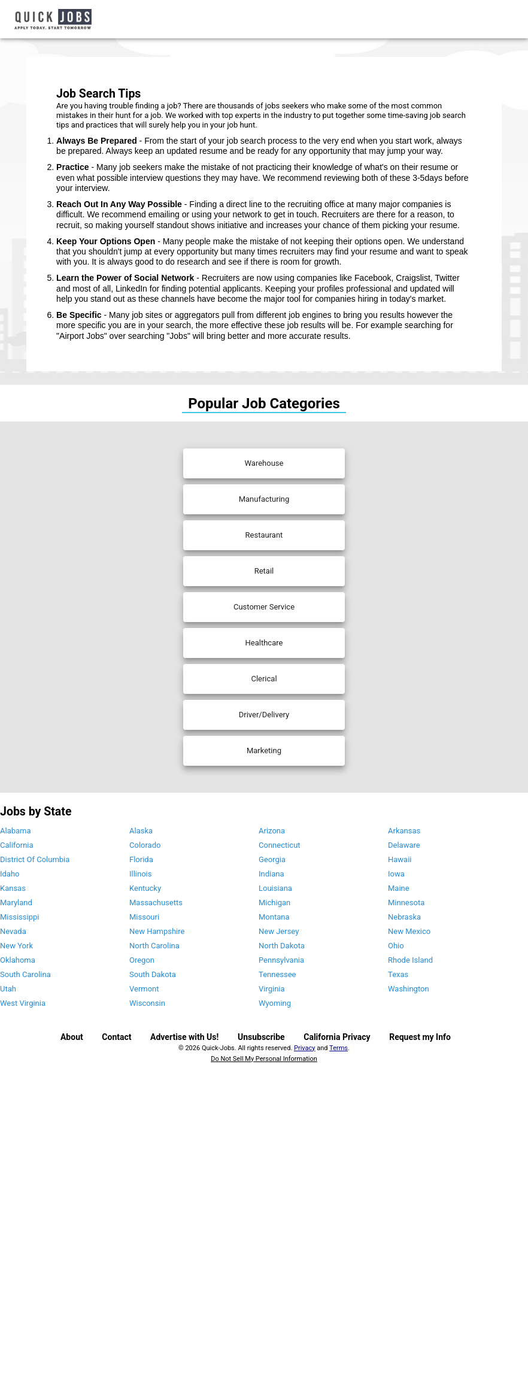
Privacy (304, 1048)
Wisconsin (147, 1003)
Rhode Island (410, 960)
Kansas (13, 888)
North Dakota (282, 945)
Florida (141, 859)
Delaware (404, 845)
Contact (116, 1037)
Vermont (144, 988)
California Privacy (337, 1037)
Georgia (272, 859)
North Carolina (154, 945)
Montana (274, 916)
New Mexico (409, 931)
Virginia (272, 988)
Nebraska (404, 916)
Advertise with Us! (184, 1037)
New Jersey (279, 931)
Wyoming (275, 1003)
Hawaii (400, 859)
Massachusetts (156, 902)
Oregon (141, 960)
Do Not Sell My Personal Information (264, 1059)
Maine (398, 888)
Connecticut (280, 845)
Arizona (272, 830)
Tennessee (277, 974)
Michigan (274, 902)
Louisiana (275, 888)
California (17, 845)
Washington (408, 988)
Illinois (140, 873)
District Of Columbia (34, 859)
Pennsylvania (281, 960)
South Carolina (25, 974)
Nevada (13, 931)
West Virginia (22, 1003)
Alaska (141, 830)
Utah (8, 988)
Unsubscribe (261, 1037)
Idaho (10, 873)
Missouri (144, 916)
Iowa (396, 873)
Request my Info (420, 1037)
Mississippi (19, 916)
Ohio (396, 945)
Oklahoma (17, 960)
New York (16, 945)
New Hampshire (156, 931)
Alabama (15, 830)
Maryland (16, 902)
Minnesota (406, 902)
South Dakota (152, 974)
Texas (398, 974)
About (71, 1037)
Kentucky (145, 888)
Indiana (271, 873)
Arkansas (404, 830)
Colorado (144, 845)
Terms (338, 1048)
